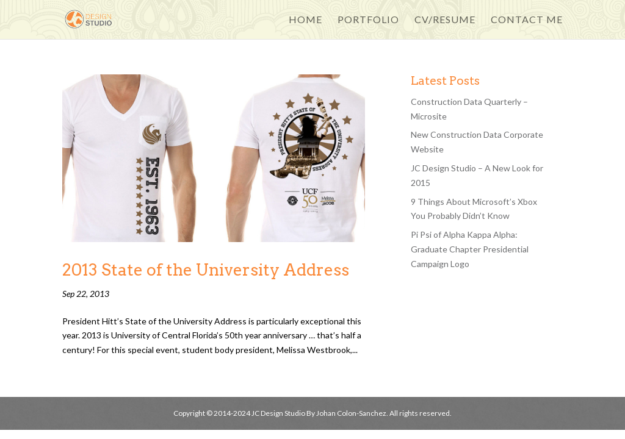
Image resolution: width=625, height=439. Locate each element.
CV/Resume (444, 20)
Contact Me (527, 20)
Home (305, 20)
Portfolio (368, 20)
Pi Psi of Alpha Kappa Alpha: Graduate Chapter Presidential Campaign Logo (470, 249)
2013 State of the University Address (205, 270)
